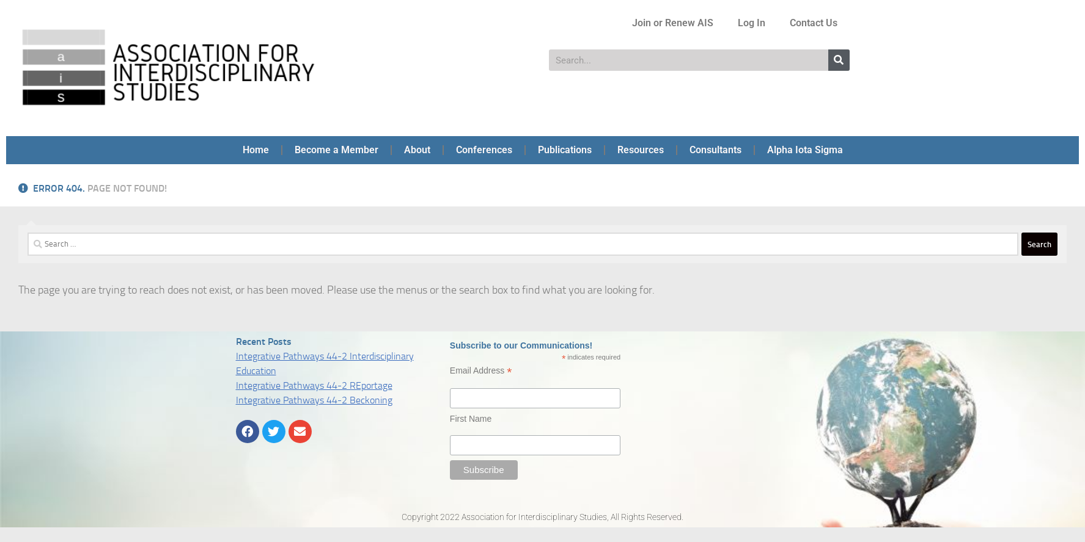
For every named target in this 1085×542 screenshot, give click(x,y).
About (417, 150)
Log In (751, 23)
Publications (565, 150)
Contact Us (813, 23)
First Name (470, 419)
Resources (640, 150)
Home (256, 150)
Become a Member (336, 150)
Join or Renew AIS (672, 23)
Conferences (484, 150)
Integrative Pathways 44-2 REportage (314, 385)
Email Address (481, 371)
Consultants (715, 150)
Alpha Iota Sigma (805, 150)
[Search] (839, 60)
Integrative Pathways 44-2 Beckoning (314, 400)
